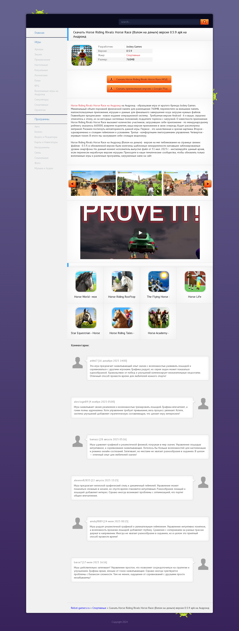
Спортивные (41, 104)
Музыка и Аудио (44, 168)
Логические (41, 75)
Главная (37, 32)
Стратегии (40, 110)
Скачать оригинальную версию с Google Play (142, 88)
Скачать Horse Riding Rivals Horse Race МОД (141, 79)
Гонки (38, 80)
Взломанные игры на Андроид (46, 92)
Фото (38, 163)
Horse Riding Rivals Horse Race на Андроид (96, 105)
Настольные (41, 65)
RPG (37, 85)
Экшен (38, 54)
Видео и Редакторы (46, 137)
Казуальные (41, 70)
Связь (38, 152)
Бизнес (38, 131)
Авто (37, 126)
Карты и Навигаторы (46, 142)
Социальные (42, 157)
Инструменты (42, 147)
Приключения (42, 59)
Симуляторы (42, 99)
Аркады (39, 49)
